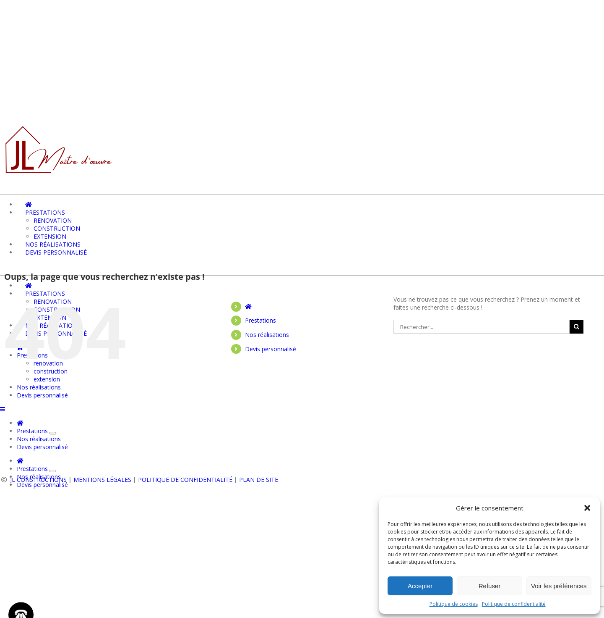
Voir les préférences (559, 585)
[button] (587, 508)
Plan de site (258, 480)
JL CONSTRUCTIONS (38, 480)
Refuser (490, 585)
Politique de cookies (454, 603)
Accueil (193, 453)
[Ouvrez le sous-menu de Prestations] (52, 471)
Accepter (420, 585)
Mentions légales (102, 480)
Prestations (260, 320)
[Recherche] (576, 327)
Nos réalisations (267, 335)
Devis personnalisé (270, 349)
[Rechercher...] (481, 327)
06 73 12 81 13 (100, 416)
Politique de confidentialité (514, 603)
